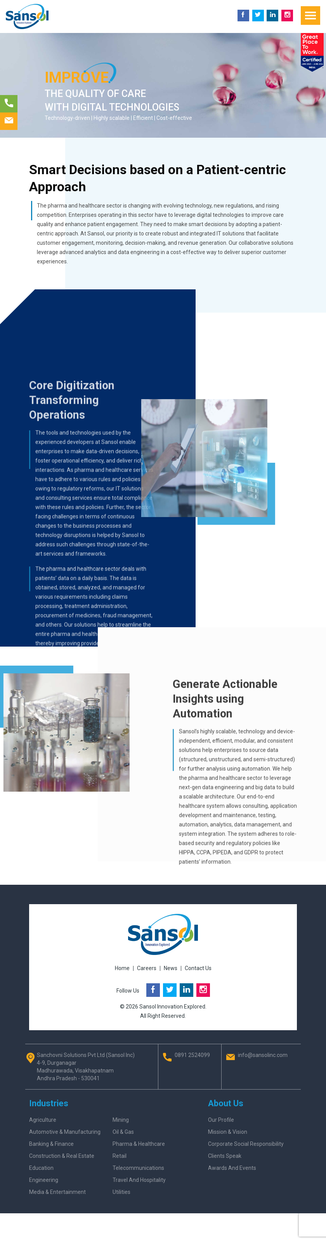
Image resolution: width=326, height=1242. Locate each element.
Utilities (121, 1192)
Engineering (43, 1180)
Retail (120, 1156)
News (170, 968)
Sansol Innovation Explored (172, 1006)
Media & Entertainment (57, 1192)
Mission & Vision (227, 1132)
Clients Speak (224, 1156)
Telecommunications (138, 1168)
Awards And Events (232, 1168)
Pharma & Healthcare (139, 1144)
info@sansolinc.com (263, 1055)
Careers (146, 968)
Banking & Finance (51, 1144)
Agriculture (42, 1120)
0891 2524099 (192, 1055)
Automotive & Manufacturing (65, 1132)
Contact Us (198, 968)
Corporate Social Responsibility (246, 1144)
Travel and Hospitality (139, 1180)
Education (41, 1168)
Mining (121, 1120)
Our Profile (221, 1120)
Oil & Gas (123, 1132)
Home (122, 968)
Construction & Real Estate (61, 1156)
